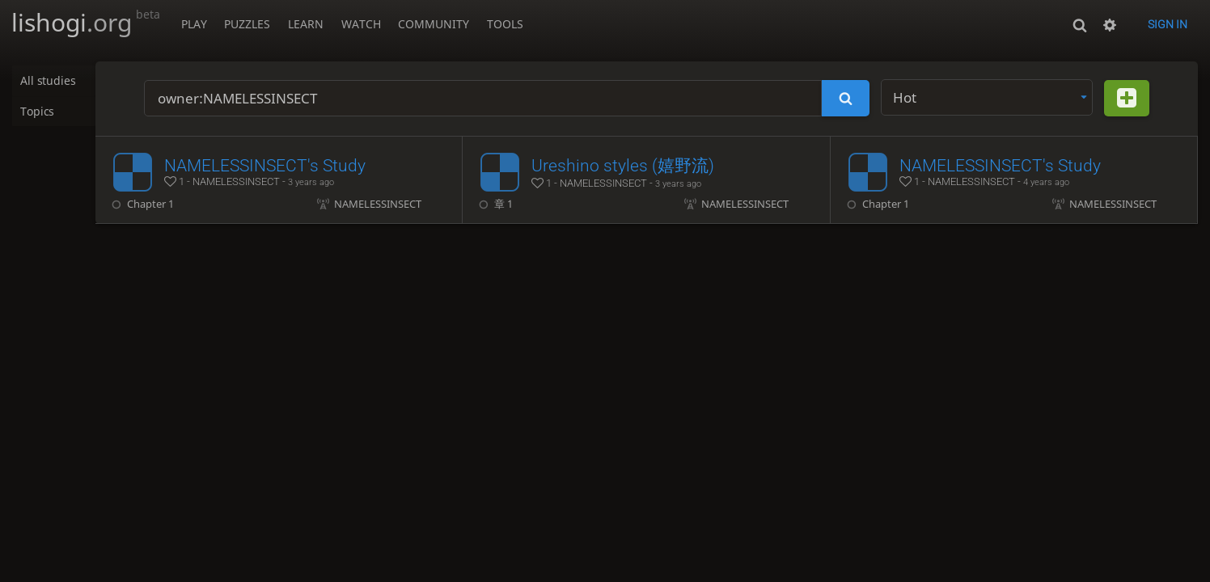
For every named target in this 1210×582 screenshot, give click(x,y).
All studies (49, 81)
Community (433, 24)
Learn (306, 24)
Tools (505, 24)
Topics (38, 112)
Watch (361, 24)
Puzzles (247, 24)
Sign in (1167, 24)
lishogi (85, 22)
